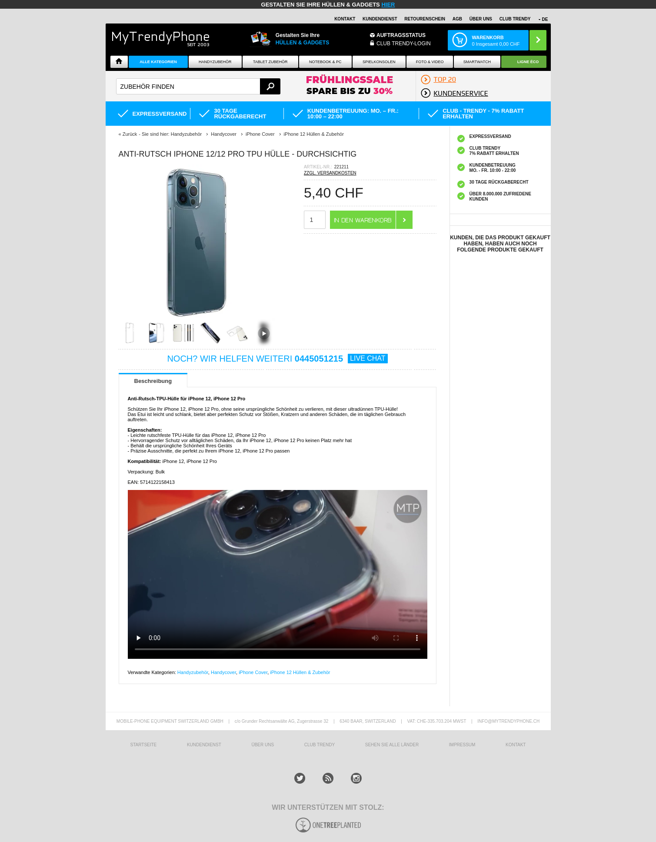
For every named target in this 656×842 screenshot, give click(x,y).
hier (388, 4)
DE (545, 19)
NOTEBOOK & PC (325, 62)
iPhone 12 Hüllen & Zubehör (300, 672)
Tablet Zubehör (270, 62)
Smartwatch (477, 62)
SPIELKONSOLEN (379, 62)
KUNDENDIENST (204, 744)
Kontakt (344, 19)
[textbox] (198, 86)
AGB (457, 19)
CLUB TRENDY (515, 19)
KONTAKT (516, 744)
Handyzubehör (215, 62)
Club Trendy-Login (403, 43)
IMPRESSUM (462, 744)
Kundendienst (380, 19)
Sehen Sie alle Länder (392, 744)
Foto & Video (430, 62)
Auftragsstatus (401, 35)
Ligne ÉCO (528, 62)
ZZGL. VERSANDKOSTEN (330, 173)
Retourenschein (424, 19)
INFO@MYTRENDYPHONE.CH (508, 721)
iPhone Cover (253, 672)
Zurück (130, 134)
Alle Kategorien (158, 62)
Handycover (223, 672)
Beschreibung (153, 381)
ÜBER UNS (481, 19)
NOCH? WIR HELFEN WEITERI (277, 358)
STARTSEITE (143, 744)
